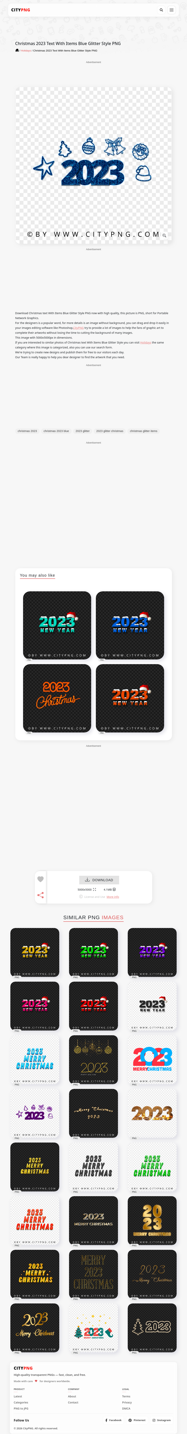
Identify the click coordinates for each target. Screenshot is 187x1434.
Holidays (145, 342)
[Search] (161, 10)
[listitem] (113, 1420)
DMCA (126, 1408)
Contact (73, 1402)
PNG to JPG (21, 1408)
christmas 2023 (27, 431)
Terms (126, 1396)
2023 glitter (83, 431)
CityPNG (78, 328)
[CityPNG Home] (20, 10)
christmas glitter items (143, 431)
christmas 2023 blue (56, 431)
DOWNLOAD (99, 880)
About (72, 1396)
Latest (18, 1396)
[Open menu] (171, 10)
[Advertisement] (93, 74)
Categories (21, 1402)
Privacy (127, 1402)
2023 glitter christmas (109, 431)
